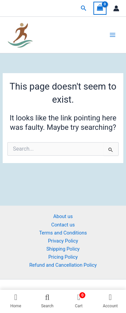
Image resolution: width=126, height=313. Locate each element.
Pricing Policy (63, 257)
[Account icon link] (116, 8)
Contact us (63, 225)
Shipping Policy (63, 249)
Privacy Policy (63, 241)
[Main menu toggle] (112, 35)
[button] (84, 8)
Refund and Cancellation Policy (63, 265)
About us (63, 216)
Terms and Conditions (63, 233)
